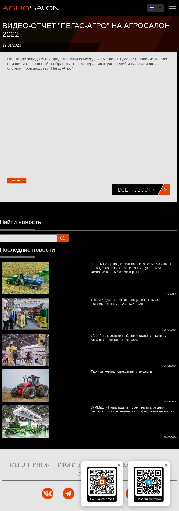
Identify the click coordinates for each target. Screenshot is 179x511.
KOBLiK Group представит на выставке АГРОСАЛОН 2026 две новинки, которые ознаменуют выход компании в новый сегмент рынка (131, 268)
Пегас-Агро (17, 180)
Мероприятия (30, 464)
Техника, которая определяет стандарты (121, 371)
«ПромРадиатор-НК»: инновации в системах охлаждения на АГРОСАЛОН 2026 (124, 302)
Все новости (136, 189)
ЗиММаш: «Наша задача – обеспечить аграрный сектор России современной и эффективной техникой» (132, 409)
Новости (126, 464)
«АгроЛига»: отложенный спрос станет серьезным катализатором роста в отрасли (129, 337)
